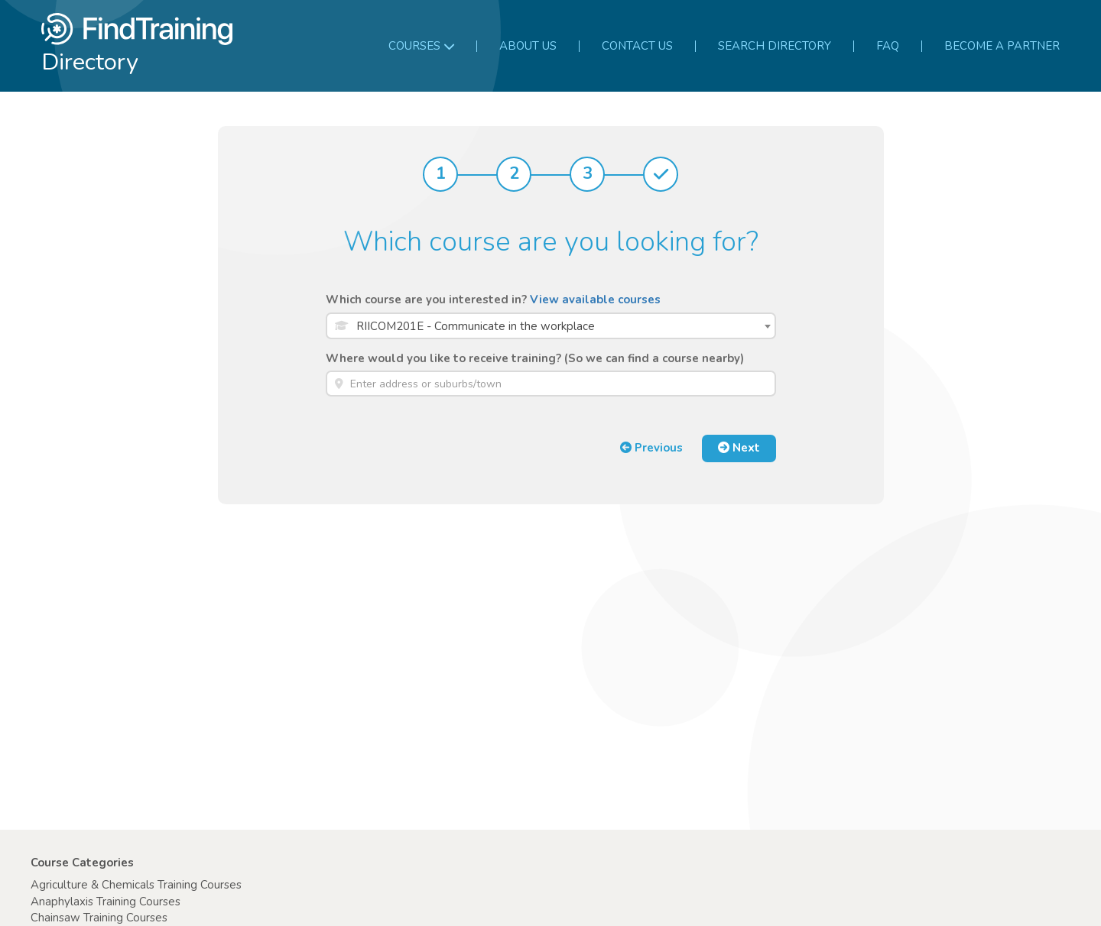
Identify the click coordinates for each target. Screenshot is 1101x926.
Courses (421, 45)
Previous (651, 447)
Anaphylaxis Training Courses (105, 901)
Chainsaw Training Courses (99, 917)
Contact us (637, 45)
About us (528, 45)
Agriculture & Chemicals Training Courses (136, 884)
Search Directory (774, 45)
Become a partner (1002, 45)
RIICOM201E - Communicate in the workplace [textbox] (475, 326)
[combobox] (551, 325)
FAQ (887, 45)
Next (739, 447)
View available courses (595, 299)
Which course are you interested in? (493, 299)
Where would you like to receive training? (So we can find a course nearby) (535, 358)
